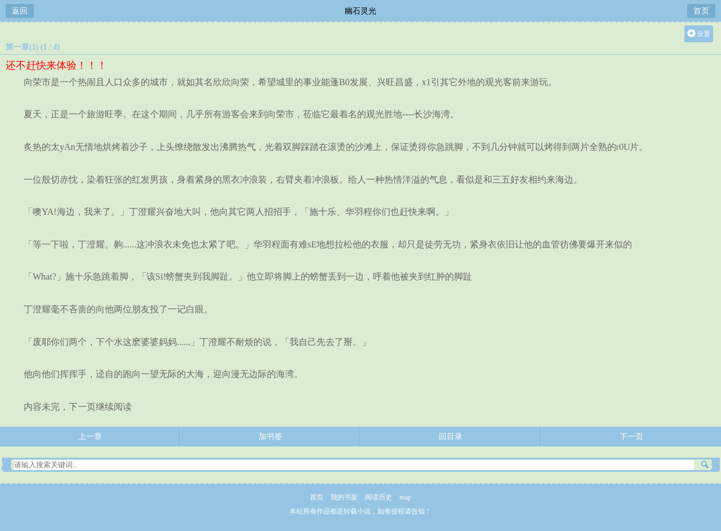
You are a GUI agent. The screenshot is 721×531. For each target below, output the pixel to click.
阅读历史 (378, 497)
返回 (20, 11)
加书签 (270, 436)
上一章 (90, 436)
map (405, 497)
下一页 (631, 436)
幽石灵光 (360, 11)
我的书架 (344, 497)
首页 (701, 11)
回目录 (450, 436)
